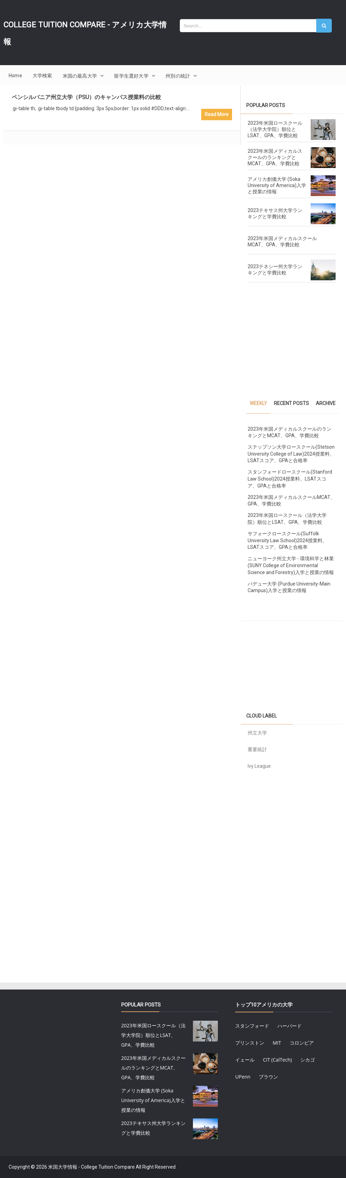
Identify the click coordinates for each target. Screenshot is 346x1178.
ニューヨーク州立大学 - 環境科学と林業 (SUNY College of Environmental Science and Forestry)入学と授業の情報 (291, 565)
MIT (277, 1042)
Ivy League (259, 766)
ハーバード (289, 1025)
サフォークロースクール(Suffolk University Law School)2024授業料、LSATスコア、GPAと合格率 (287, 540)
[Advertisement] (291, 343)
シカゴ (307, 1059)
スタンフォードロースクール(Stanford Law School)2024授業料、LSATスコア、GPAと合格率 (290, 478)
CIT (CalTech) (277, 1059)
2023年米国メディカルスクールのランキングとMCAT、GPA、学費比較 (275, 157)
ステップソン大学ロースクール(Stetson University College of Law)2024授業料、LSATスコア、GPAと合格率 (291, 453)
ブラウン (268, 1076)
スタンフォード (252, 1025)
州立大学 (257, 733)
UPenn (242, 1076)
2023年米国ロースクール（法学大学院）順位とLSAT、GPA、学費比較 (275, 129)
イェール (245, 1059)
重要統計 (257, 749)
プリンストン (249, 1042)
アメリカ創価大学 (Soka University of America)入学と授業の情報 (277, 185)
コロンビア (302, 1042)
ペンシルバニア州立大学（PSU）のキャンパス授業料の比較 (86, 97)
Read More (217, 114)
